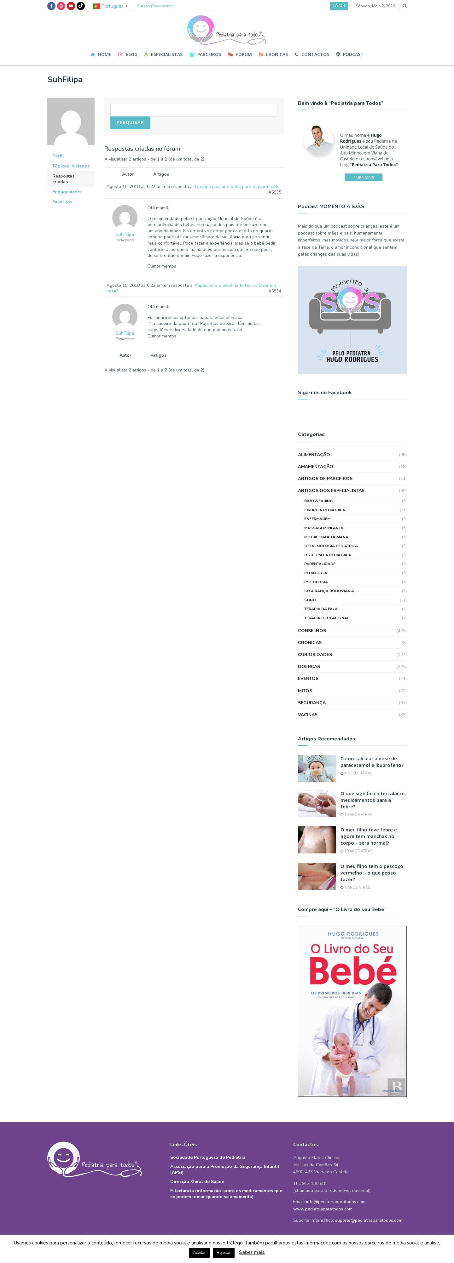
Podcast (350, 54)
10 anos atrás (356, 815)
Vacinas (307, 715)
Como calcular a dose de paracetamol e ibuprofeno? (372, 761)
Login (339, 6)
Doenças (309, 667)
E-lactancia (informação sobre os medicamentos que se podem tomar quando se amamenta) (226, 1194)
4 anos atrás (355, 887)
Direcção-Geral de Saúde (197, 1182)
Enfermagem (317, 518)
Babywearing (318, 500)
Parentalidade (319, 563)
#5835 (275, 192)
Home (101, 54)
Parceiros (205, 54)
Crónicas (273, 54)
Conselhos (312, 631)
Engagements (66, 192)
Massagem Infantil (324, 527)
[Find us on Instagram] (61, 6)
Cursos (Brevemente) (155, 5)
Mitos (305, 691)
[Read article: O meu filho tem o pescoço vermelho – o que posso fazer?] (317, 876)
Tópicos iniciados (71, 166)
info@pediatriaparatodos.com (335, 1202)
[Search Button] (405, 6)
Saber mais (252, 1252)
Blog (127, 54)
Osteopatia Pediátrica (327, 555)
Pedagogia (315, 572)
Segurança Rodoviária (329, 590)
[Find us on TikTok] (81, 6)
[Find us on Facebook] (51, 6)
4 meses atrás (356, 773)
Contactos (312, 54)
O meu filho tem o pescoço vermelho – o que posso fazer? (371, 872)
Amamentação (315, 467)
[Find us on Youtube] (71, 6)
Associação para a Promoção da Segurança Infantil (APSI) (224, 1169)
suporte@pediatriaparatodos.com (368, 1220)
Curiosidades (315, 655)
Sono (310, 600)
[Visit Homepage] (227, 28)
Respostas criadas (63, 179)
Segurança (312, 703)
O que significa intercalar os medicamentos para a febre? (373, 800)
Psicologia (316, 582)
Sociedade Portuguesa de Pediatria (207, 1157)
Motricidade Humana (326, 537)
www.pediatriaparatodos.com (322, 1209)
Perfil (58, 156)
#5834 (275, 291)
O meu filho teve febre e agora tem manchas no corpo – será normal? (368, 836)
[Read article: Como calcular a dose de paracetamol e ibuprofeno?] (317, 768)
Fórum (240, 54)
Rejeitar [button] (224, 1252)
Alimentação (314, 455)
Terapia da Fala (321, 608)
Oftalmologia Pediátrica (331, 545)
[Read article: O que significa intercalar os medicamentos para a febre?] (317, 803)
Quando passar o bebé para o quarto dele (237, 187)
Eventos (308, 679)
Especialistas (163, 54)
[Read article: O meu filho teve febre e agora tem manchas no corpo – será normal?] (317, 839)
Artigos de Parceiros (325, 479)
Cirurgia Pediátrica (324, 510)
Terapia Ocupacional (326, 617)
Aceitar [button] (199, 1252)
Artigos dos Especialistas (331, 491)
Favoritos (62, 202)
